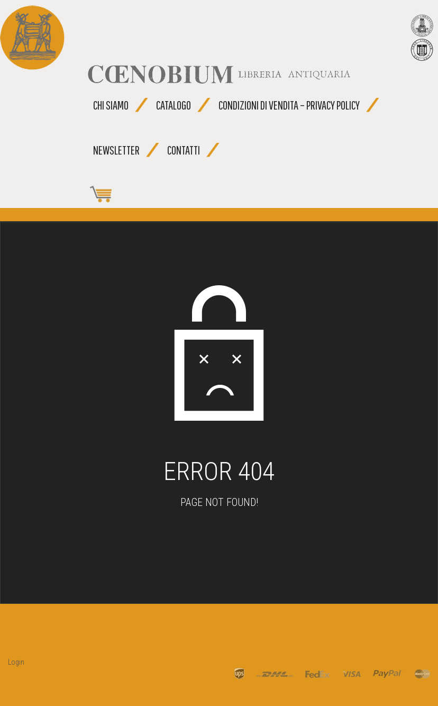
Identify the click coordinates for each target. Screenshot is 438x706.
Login (16, 662)
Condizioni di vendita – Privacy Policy (289, 105)
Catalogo (173, 105)
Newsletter (116, 150)
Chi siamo (111, 105)
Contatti (183, 150)
